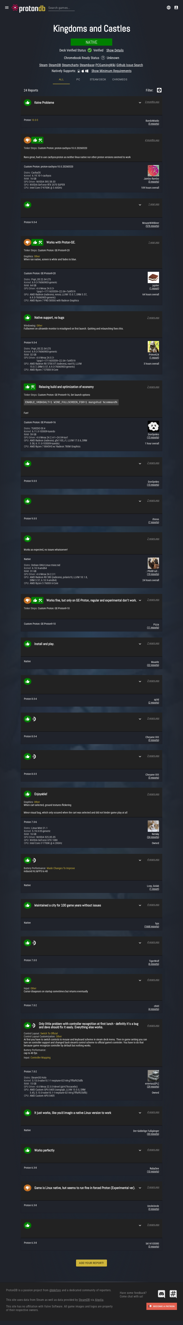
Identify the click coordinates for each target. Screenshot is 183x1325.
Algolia (99, 1300)
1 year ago (153, 204)
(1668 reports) (151, 927)
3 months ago (152, 101)
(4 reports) (153, 1009)
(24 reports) (153, 837)
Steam (43, 65)
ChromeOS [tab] (119, 79)
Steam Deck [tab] (98, 79)
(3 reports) (153, 181)
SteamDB (55, 65)
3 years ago (153, 681)
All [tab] (61, 79)
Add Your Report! (91, 1263)
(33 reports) (153, 1134)
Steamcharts (70, 65)
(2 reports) (153, 703)
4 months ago (152, 140)
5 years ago (153, 1187)
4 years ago (153, 860)
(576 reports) (152, 225)
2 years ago (153, 317)
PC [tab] (78, 79)
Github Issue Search (129, 65)
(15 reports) (153, 437)
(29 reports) (153, 1087)
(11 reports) (153, 628)
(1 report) (154, 288)
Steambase (87, 65)
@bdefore (55, 1291)
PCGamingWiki (105, 65)
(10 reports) (153, 1172)
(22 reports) (153, 665)
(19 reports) (153, 574)
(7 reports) (153, 522)
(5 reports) (153, 123)
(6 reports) (153, 964)
